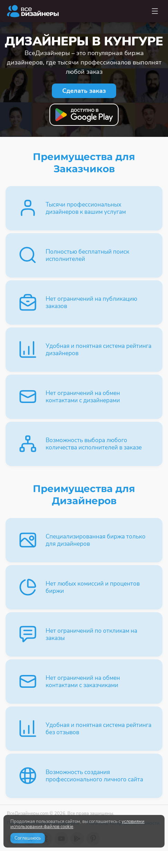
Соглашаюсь (28, 838)
